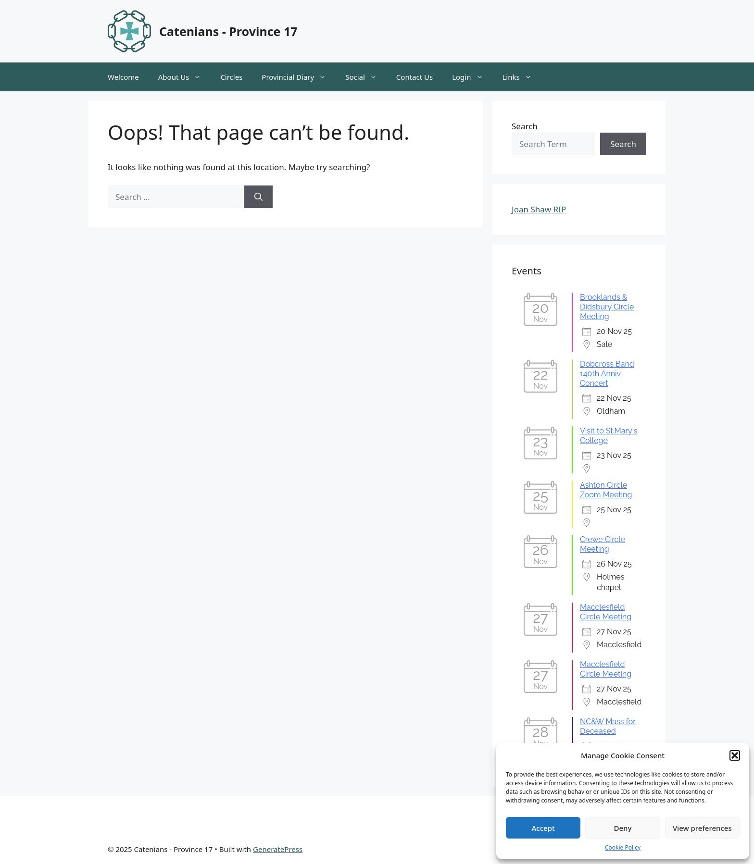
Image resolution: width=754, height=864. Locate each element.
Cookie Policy (623, 847)
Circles (231, 77)
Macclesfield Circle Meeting (605, 612)
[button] (735, 755)
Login (472, 76)
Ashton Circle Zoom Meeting (606, 490)
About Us (184, 76)
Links (522, 76)
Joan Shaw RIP (539, 209)
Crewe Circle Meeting (602, 544)
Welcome (123, 77)
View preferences (702, 828)
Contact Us (414, 77)
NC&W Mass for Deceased (608, 726)
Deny (623, 828)
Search (525, 126)
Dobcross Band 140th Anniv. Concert (607, 373)
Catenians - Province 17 (228, 31)
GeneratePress (277, 849)
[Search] (258, 197)
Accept (543, 828)
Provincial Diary (299, 76)
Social (366, 76)
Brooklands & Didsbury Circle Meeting (607, 307)
